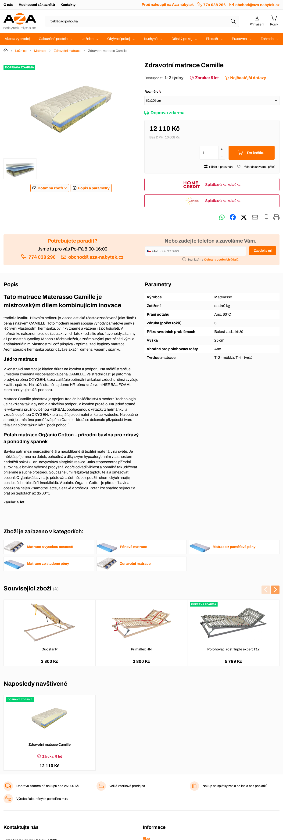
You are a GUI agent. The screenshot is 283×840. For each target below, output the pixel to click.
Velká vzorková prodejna (127, 786)
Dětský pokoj (182, 39)
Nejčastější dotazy (248, 78)
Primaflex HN (141, 649)
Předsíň (212, 39)
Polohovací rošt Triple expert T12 (233, 649)
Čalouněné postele (53, 39)
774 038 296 (214, 5)
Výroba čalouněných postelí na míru (42, 799)
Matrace (40, 51)
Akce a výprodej (17, 39)
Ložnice (87, 39)
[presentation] (266, 590)
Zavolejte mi (263, 251)
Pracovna (239, 39)
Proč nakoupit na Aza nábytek (168, 5)
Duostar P (49, 649)
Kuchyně (151, 39)
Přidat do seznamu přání (259, 167)
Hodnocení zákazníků (37, 5)
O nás (8, 5)
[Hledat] (233, 21)
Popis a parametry (94, 188)
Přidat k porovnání (221, 167)
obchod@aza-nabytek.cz (257, 5)
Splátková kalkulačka (222, 185)
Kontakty (68, 5)
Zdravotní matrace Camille (50, 745)
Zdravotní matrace (67, 51)
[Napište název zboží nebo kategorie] (142, 21)
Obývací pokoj (118, 39)
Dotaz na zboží (50, 188)
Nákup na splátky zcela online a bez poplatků (235, 786)
